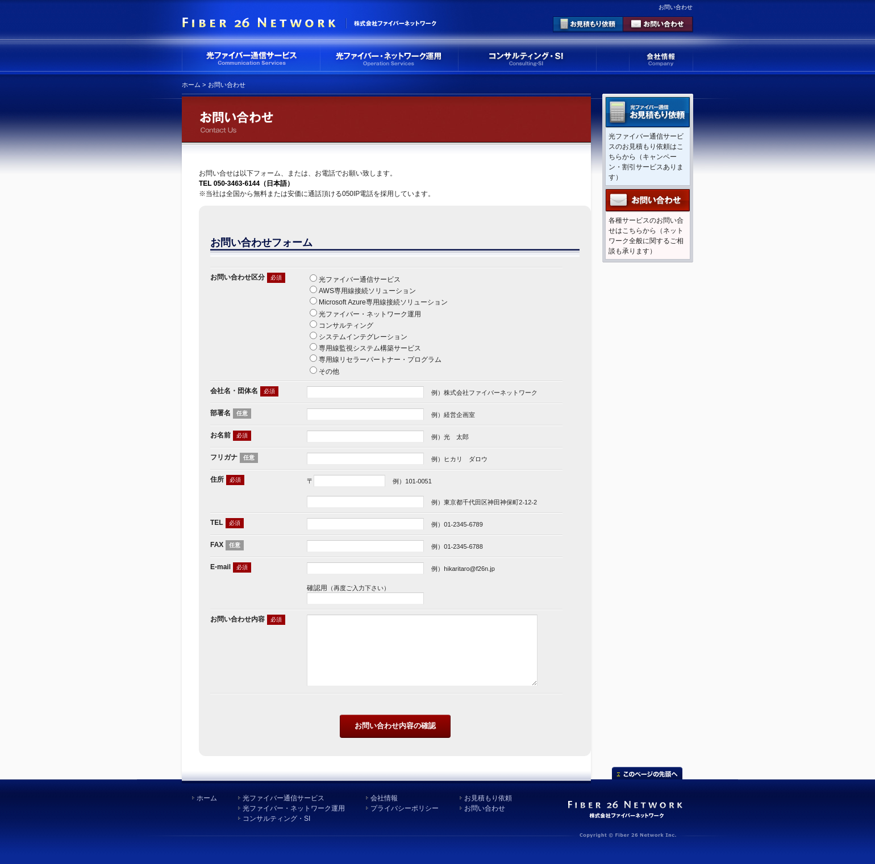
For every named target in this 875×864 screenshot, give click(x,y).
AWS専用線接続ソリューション (367, 291)
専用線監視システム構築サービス (370, 348)
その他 (329, 371)
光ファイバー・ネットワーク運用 (370, 314)
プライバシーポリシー (404, 818)
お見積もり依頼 (488, 808)
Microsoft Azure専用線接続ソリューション (383, 302)
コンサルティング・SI (276, 828)
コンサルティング (346, 325)
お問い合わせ (484, 818)
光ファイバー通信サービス (360, 279)
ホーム (191, 84)
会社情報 (384, 808)
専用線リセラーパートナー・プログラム (380, 360)
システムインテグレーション (363, 337)
